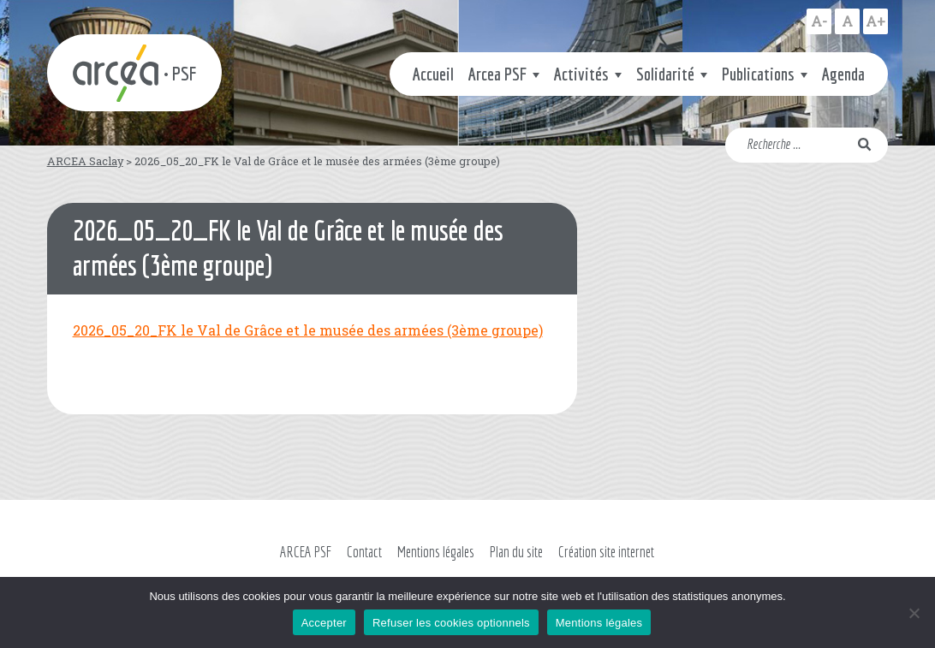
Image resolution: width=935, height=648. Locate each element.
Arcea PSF (497, 73)
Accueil (433, 73)
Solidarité (665, 73)
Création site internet (606, 552)
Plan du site (516, 552)
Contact (364, 552)
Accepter (324, 622)
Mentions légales (435, 552)
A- (819, 21)
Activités (581, 73)
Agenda (843, 73)
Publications (758, 73)
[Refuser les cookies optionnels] (913, 612)
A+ (875, 21)
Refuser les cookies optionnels (451, 622)
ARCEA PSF (305, 552)
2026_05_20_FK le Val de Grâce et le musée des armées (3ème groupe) (308, 330)
